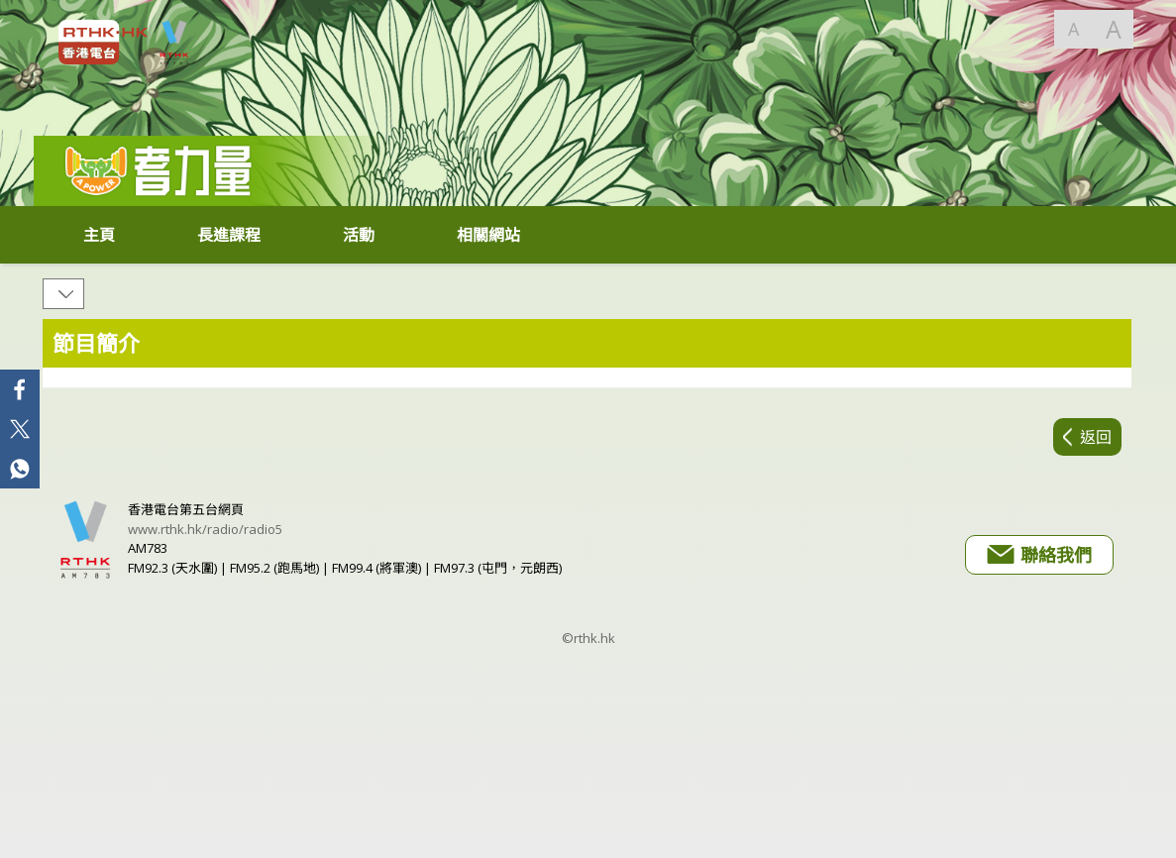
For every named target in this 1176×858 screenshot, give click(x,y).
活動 (358, 235)
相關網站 (488, 235)
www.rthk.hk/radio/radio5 (205, 529)
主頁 (99, 235)
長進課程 (229, 235)
